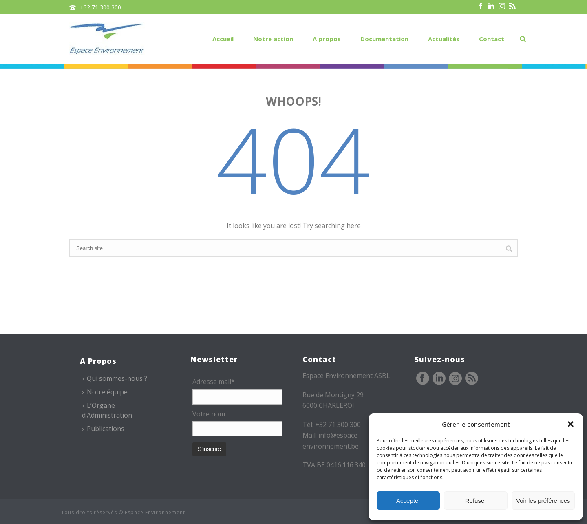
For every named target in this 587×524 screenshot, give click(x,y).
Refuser (476, 500)
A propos (327, 39)
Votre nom (208, 413)
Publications (103, 428)
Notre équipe (105, 391)
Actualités (443, 39)
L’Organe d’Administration (107, 410)
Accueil (223, 39)
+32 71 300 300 (100, 7)
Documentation (384, 39)
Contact (491, 39)
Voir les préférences (543, 500)
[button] (571, 424)
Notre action (273, 39)
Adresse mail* (213, 381)
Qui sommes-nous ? (114, 378)
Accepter (408, 500)
